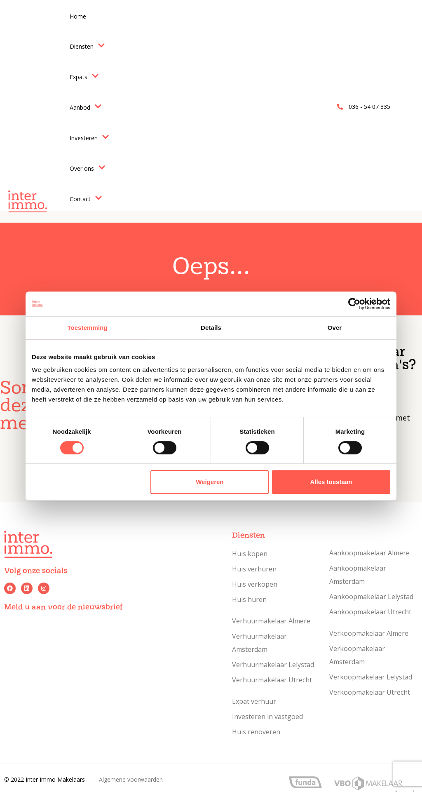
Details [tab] (211, 327)
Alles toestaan (331, 481)
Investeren (89, 137)
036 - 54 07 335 (369, 106)
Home (78, 16)
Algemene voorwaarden (131, 779)
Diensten (87, 46)
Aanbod (86, 107)
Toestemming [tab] (87, 327)
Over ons (88, 168)
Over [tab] (335, 327)
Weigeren (209, 481)
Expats (84, 76)
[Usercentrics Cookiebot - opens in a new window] (354, 304)
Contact (86, 198)
